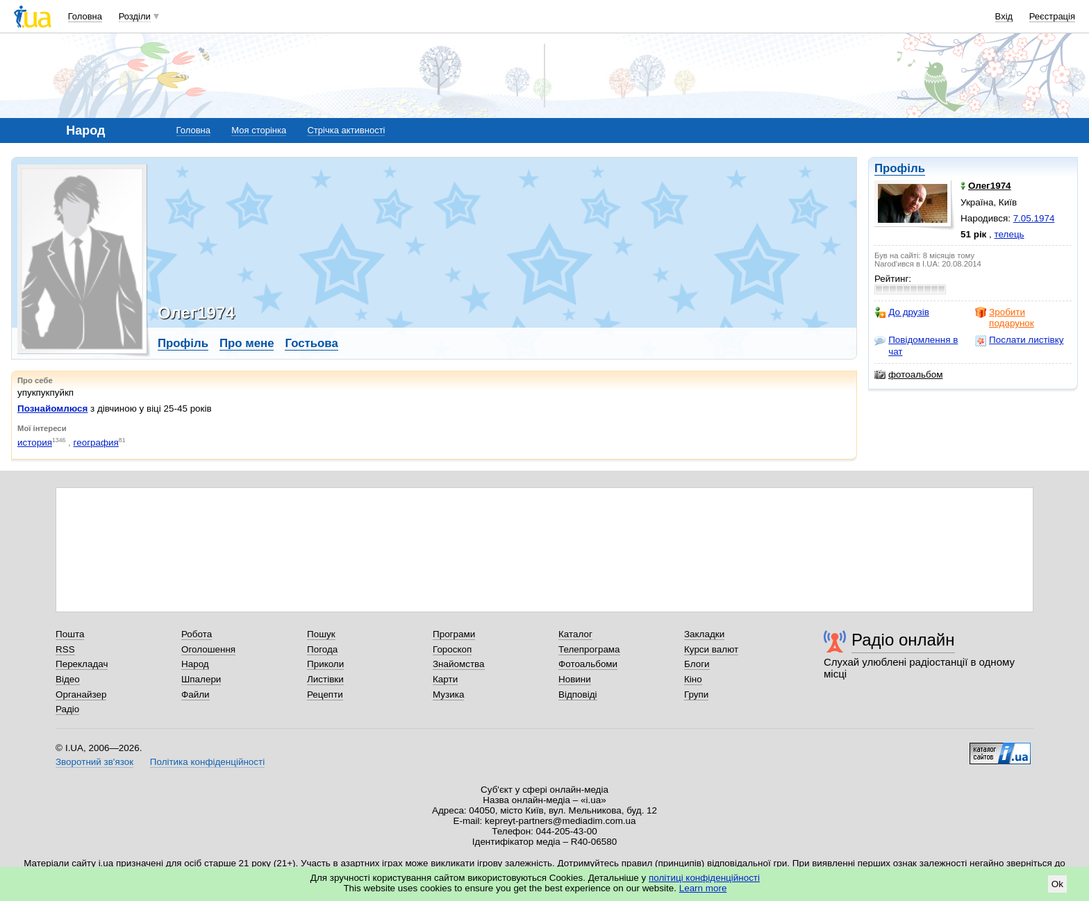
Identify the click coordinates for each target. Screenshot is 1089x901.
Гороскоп (452, 649)
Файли (195, 694)
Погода (322, 649)
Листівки (325, 679)
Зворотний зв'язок (94, 762)
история (34, 442)
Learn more (703, 888)
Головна (85, 16)
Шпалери (201, 679)
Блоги (697, 664)
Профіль (899, 168)
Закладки (704, 634)
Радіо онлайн (903, 639)
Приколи (325, 664)
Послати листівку (1019, 340)
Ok (1057, 884)
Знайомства (459, 664)
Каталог (575, 634)
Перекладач (82, 664)
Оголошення (208, 649)
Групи (696, 694)
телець (1009, 234)
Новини (574, 679)
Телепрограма (589, 649)
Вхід (1004, 16)
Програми (454, 634)
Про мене (246, 343)
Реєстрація (1052, 16)
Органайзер (81, 694)
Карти (445, 679)
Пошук (321, 634)
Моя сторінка (258, 130)
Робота (196, 634)
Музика (448, 694)
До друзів (901, 312)
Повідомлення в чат (916, 345)
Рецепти (325, 694)
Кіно (693, 679)
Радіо (67, 709)
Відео (68, 679)
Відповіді (577, 694)
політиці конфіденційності (704, 878)
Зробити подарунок (1004, 317)
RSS (65, 649)
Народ (195, 664)
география (96, 442)
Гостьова (311, 343)
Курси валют (711, 649)
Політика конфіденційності (207, 762)
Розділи (135, 16)
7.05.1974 (1034, 218)
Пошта (70, 634)
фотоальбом (908, 374)
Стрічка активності (346, 130)
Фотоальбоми (587, 664)
